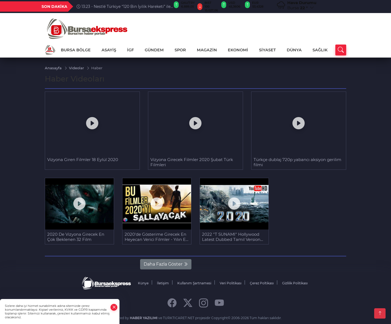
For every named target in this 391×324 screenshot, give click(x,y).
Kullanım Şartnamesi (194, 283)
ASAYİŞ (109, 50)
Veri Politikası (230, 283)
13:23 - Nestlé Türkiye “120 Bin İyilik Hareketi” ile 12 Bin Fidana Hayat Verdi (124, 6)
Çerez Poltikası (262, 283)
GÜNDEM (154, 50)
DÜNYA (294, 50)
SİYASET (267, 50)
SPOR (180, 50)
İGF (130, 50)
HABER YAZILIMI (143, 318)
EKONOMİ (238, 50)
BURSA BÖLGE (76, 50)
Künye (143, 283)
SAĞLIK (320, 50)
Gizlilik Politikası (295, 283)
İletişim (163, 283)
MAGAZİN (207, 50)
